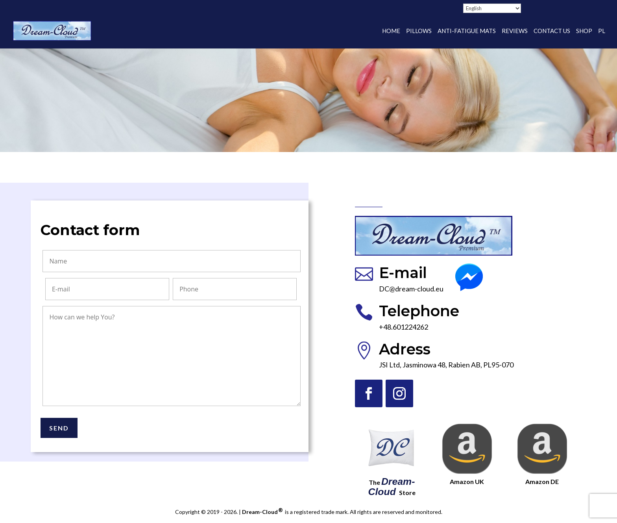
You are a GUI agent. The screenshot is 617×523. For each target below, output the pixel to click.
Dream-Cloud (262, 511)
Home (391, 31)
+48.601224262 (403, 327)
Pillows (419, 31)
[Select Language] (492, 8)
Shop (584, 31)
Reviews (515, 31)
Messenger (473, 267)
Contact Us (552, 31)
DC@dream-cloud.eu (411, 288)
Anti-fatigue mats (467, 31)
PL (601, 31)
